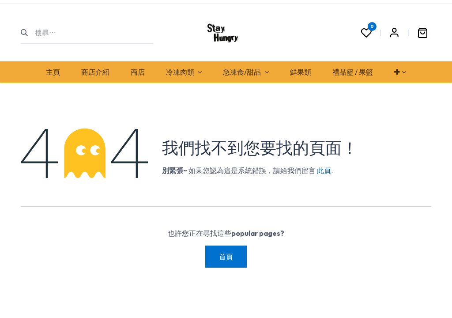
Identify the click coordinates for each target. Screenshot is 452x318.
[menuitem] (53, 72)
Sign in (394, 33)
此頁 (324, 170)
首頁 (226, 256)
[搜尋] (28, 33)
